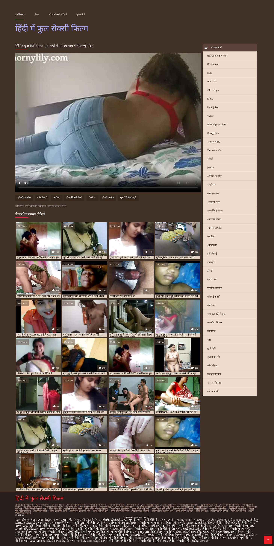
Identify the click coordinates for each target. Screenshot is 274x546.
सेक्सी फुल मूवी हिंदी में (237, 509)
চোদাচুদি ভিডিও (25, 519)
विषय (37, 14)
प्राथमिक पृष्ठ (20, 14)
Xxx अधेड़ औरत (214, 150)
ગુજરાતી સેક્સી (200, 534)
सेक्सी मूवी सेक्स (57, 531)
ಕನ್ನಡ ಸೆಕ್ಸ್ (252, 519)
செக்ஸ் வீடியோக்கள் (187, 531)
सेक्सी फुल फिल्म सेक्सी (198, 509)
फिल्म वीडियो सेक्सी (121, 531)
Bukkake (212, 81)
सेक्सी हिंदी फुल (202, 511)
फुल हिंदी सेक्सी (168, 507)
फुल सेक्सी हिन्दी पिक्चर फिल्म (148, 507)
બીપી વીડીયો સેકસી (227, 522)
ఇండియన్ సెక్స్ (191, 528)
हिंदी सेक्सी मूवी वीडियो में (84, 528)
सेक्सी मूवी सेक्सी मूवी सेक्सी (31, 534)
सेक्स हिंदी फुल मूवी (236, 507)
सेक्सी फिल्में (141, 528)
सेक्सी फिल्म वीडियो (97, 537)
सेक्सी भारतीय (108, 197)
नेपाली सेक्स (154, 525)
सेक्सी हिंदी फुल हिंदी (238, 511)
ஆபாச (20, 531)
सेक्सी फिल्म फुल (55, 509)
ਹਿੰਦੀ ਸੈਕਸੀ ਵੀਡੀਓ (135, 525)
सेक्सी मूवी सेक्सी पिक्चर (169, 534)
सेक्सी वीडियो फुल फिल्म (120, 511)
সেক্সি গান (102, 522)
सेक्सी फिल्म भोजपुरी (151, 522)
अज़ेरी (210, 159)
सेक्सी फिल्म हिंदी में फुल (161, 509)
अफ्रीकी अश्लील (214, 176)
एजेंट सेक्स (212, 279)
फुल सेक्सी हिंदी (71, 507)
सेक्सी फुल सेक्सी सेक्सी (58, 511)
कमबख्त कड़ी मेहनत (216, 313)
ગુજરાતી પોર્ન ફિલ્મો (142, 534)
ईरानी (209, 270)
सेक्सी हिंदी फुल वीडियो (219, 511)
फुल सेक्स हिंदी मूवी (168, 505)
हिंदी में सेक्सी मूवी (179, 540)
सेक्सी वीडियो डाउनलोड (124, 522)
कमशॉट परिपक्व (214, 322)
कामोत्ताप (211, 331)
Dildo (210, 98)
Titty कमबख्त (213, 141)
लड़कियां (56, 197)
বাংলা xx (225, 537)
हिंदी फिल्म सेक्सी (161, 531)
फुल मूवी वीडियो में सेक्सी (76, 505)
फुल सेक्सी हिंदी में (106, 507)
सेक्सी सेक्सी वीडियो (207, 537)
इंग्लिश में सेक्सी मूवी (183, 537)
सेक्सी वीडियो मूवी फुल (184, 511)
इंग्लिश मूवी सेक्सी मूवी (176, 525)
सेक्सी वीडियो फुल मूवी (140, 511)
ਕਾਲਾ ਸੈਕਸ (222, 531)
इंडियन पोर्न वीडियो (36, 531)
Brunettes (212, 64)
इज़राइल (211, 262)
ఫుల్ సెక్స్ (73, 531)
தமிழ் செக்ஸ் (199, 540)
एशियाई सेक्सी (213, 296)
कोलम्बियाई (212, 365)
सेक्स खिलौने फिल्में (74, 197)
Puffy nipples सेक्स (216, 124)
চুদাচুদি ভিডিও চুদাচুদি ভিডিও (209, 525)
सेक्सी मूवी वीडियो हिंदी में (95, 531)
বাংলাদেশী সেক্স (61, 522)
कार (209, 339)
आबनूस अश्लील (214, 227)
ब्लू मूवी (67, 519)
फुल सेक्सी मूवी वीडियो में (229, 505)
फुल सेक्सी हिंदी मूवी (72, 537)
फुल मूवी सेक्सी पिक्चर (97, 505)
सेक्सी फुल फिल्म (179, 509)
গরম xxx (29, 540)
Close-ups (213, 90)
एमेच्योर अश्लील (214, 288)
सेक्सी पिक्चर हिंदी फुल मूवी (35, 509)
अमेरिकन (211, 184)
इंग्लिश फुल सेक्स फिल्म (24, 505)
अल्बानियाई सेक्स (215, 210)
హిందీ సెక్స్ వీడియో (26, 528)
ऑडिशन (211, 305)
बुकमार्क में (81, 14)
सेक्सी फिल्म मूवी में (241, 531)
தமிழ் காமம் (236, 519)
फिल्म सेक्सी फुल (58, 505)
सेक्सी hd (92, 197)
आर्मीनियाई (212, 245)
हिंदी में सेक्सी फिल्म (222, 534)
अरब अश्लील (213, 193)
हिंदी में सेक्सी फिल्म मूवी (235, 528)
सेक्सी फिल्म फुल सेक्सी (73, 509)
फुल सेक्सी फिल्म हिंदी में (188, 505)
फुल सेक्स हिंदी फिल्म (150, 505)
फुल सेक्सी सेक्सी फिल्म (54, 507)
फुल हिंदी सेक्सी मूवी (128, 197)
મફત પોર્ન (208, 531)
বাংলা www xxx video (53, 528)
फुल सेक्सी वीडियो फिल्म (33, 507)
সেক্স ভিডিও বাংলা (49, 519)
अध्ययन (210, 167)
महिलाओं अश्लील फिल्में (58, 14)
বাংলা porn (142, 531)
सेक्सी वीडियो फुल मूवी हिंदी (162, 511)
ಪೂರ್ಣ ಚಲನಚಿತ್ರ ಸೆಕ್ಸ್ (199, 522)
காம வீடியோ (96, 540)
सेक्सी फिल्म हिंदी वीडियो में (121, 540)
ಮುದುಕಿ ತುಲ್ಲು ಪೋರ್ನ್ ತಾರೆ (32, 522)
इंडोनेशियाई (212, 253)
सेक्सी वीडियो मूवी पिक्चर (153, 540)
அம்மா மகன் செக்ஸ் (189, 519)
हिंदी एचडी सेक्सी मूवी (61, 534)
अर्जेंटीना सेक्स (213, 202)
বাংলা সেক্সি (167, 519)
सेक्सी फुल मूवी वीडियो (218, 509)
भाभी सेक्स (90, 525)
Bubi (209, 72)
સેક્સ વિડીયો (162, 537)
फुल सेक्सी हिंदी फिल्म (88, 507)
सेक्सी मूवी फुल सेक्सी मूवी (80, 511)
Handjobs (212, 107)
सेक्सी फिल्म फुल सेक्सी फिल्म (96, 509)
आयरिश (210, 236)
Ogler (210, 116)
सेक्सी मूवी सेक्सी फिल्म (115, 534)
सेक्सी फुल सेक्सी (40, 511)
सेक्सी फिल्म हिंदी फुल (140, 509)
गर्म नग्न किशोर (214, 382)
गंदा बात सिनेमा (214, 374)
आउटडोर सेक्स (214, 219)
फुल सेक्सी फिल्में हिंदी (209, 505)
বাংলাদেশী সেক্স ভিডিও (87, 519)
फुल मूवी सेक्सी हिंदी (116, 505)
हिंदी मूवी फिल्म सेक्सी (110, 525)
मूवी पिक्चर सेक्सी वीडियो (143, 519)
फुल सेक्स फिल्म (133, 505)
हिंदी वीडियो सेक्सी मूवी (69, 525)
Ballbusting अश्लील (217, 55)
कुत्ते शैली (211, 348)
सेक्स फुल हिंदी (220, 507)
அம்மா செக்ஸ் (143, 537)
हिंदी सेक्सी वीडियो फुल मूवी (165, 528)
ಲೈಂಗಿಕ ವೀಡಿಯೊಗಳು (114, 519)
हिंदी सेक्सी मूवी (211, 528)
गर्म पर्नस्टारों (212, 391)
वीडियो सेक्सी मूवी (49, 537)
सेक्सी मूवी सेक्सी (174, 522)
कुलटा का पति (213, 357)
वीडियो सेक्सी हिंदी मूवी (87, 534)
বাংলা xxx (21, 525)
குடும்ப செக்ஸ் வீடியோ (116, 528)
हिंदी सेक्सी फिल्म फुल (240, 525)
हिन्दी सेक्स (247, 522)
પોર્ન (186, 534)
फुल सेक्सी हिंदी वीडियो (125, 507)
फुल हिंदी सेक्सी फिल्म (185, 507)
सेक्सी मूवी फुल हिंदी (100, 511)
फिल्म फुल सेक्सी (42, 505)
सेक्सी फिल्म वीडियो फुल (120, 509)
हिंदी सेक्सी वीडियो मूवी (42, 525)
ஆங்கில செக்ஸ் (215, 519)
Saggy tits (213, 133)
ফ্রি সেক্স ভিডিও (75, 540)
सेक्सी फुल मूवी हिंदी (83, 522)
